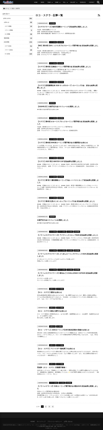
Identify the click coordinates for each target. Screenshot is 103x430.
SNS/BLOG (83, 2)
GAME (56, 2)
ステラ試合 (53, 42)
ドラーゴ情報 (19, 30)
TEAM (49, 2)
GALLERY (72, 2)
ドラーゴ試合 (62, 231)
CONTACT (91, 2)
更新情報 (52, 103)
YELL (64, 2)
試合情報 (52, 23)
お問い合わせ (68, 421)
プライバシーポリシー (54, 421)
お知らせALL (18, 18)
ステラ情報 (60, 289)
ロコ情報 (59, 326)
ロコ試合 (69, 231)
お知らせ (52, 289)
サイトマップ (41, 421)
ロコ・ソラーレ (54, 428)
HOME (35, 2)
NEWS (42, 2)
